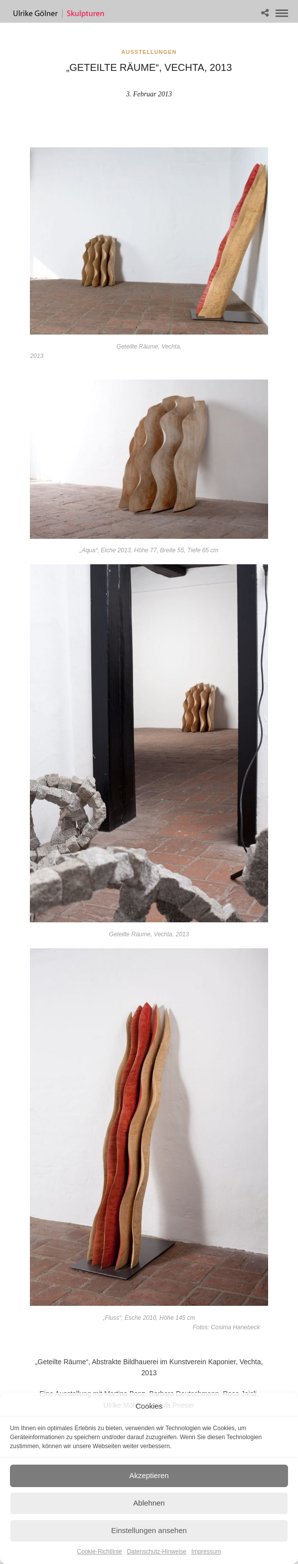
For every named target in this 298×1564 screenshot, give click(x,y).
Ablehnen (148, 1503)
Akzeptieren (148, 1475)
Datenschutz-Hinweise (156, 1551)
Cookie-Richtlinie (99, 1551)
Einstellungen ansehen (149, 1530)
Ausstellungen (149, 52)
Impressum (206, 1551)
